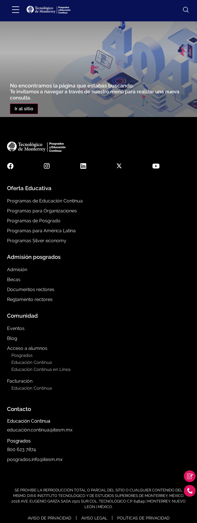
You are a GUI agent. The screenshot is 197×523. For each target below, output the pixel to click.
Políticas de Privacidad (143, 518)
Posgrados (21, 355)
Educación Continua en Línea (40, 369)
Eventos (16, 328)
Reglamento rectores (30, 299)
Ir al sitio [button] (24, 108)
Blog (12, 338)
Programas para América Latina (41, 230)
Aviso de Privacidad (49, 518)
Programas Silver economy (36, 240)
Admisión (17, 269)
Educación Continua (31, 362)
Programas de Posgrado (34, 220)
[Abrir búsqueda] (183, 9)
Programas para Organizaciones (42, 211)
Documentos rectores (30, 289)
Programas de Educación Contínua (45, 201)
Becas (13, 279)
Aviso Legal (94, 518)
